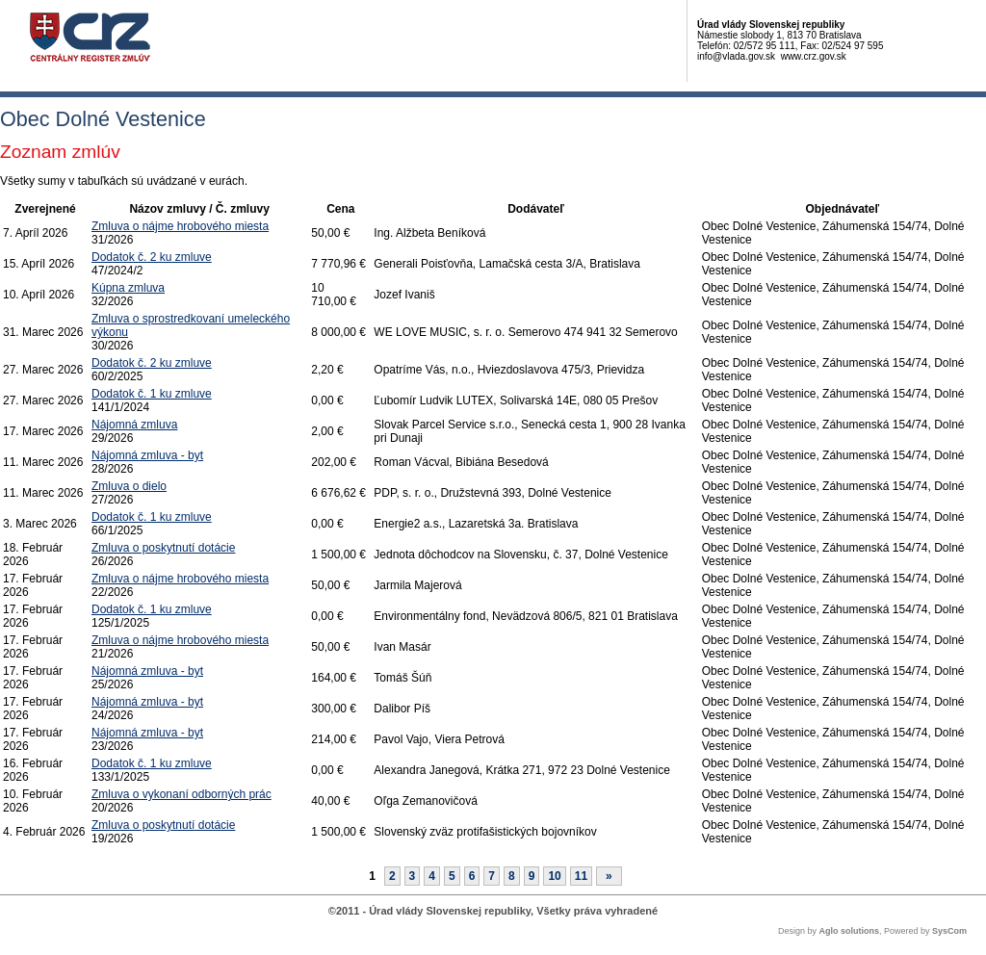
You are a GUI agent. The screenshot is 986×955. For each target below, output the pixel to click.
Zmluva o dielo (129, 486)
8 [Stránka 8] (511, 876)
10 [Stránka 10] (554, 876)
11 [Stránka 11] (581, 876)
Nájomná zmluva (134, 424)
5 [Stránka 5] (452, 876)
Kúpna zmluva (128, 288)
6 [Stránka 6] (472, 876)
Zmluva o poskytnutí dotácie (163, 548)
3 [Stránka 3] (412, 876)
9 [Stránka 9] (532, 876)
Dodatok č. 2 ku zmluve (151, 257)
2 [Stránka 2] (392, 876)
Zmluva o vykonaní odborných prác (181, 794)
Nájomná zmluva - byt (147, 455)
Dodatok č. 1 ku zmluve (151, 393)
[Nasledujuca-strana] (609, 876)
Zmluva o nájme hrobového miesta (180, 226)
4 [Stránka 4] (431, 876)
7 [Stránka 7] (491, 876)
